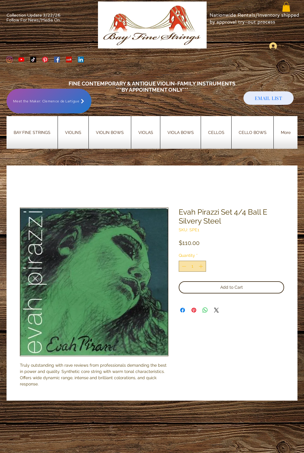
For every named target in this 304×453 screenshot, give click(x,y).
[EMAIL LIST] (268, 98)
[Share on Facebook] (182, 310)
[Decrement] (183, 266)
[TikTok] (33, 60)
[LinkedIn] (81, 60)
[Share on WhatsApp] (205, 310)
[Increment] (201, 266)
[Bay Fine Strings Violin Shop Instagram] (9, 60)
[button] (286, 7)
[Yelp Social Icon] (69, 60)
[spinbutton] (192, 266)
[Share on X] (216, 310)
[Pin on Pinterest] (193, 310)
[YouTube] (21, 60)
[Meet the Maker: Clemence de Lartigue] (49, 101)
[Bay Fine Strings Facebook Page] (57, 60)
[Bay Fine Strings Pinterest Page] (45, 60)
